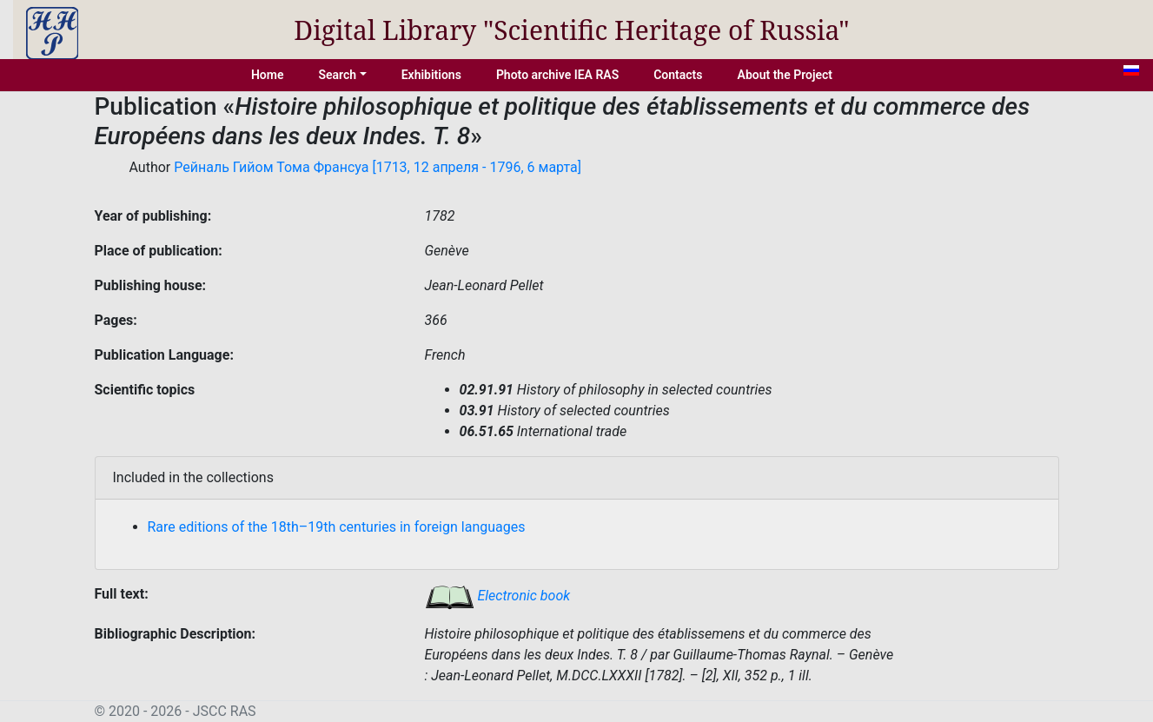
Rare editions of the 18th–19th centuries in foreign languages (337, 527)
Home (267, 75)
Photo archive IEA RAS (557, 75)
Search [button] (337, 75)
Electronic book (498, 595)
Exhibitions (431, 75)
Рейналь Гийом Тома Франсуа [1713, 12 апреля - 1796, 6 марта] (377, 167)
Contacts (677, 75)
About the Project (785, 75)
